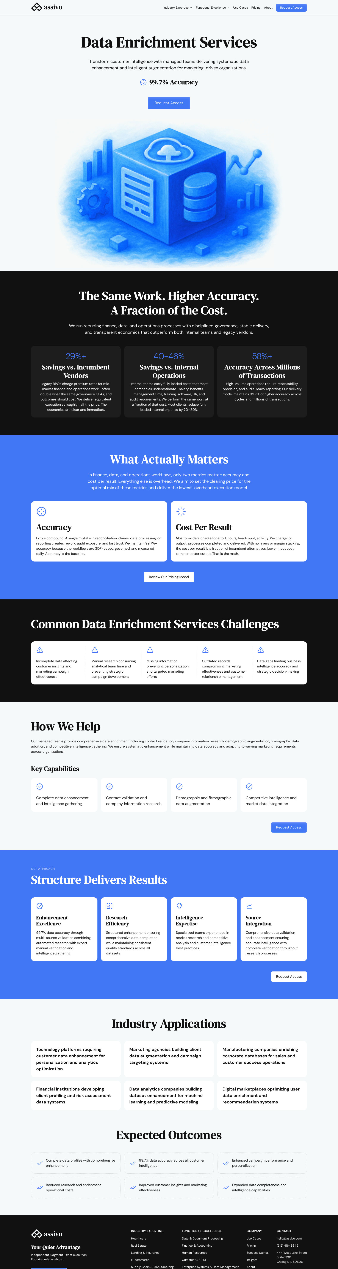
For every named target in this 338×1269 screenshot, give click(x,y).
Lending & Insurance (145, 1253)
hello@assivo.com (289, 1238)
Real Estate (139, 1245)
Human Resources (194, 1253)
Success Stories (258, 1253)
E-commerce (140, 1260)
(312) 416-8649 (287, 1245)
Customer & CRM (194, 1260)
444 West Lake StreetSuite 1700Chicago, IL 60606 (292, 1257)
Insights (252, 1260)
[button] (178, 8)
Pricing (256, 7)
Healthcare (138, 1238)
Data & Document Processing (202, 1238)
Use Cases (240, 7)
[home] (46, 7)
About (268, 7)
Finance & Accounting (197, 1245)
